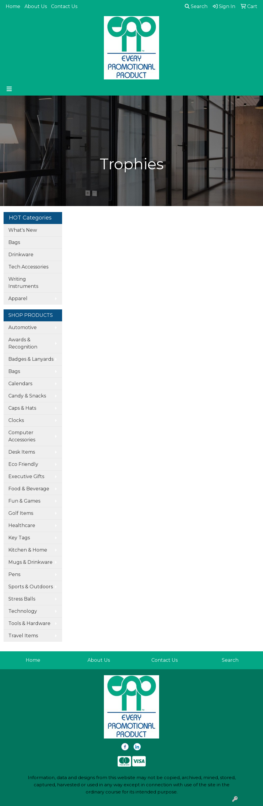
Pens (14, 574)
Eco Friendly (23, 464)
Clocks (16, 420)
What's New (22, 230)
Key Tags (19, 538)
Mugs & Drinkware (30, 562)
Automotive (22, 327)
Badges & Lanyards (30, 359)
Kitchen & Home (27, 550)
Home (13, 6)
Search (196, 6)
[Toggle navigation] (9, 89)
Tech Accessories (28, 267)
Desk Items (21, 452)
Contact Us (64, 6)
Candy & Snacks (27, 396)
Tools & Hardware (29, 623)
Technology (22, 611)
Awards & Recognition (22, 343)
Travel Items (23, 635)
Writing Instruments (23, 282)
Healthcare (21, 525)
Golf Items (20, 513)
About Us (35, 6)
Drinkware (20, 254)
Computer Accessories (21, 436)
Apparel (17, 298)
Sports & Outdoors (30, 586)
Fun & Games (24, 501)
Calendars (20, 383)
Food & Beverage (28, 489)
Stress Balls (21, 599)
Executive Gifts (26, 476)
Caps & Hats (22, 408)
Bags (14, 242)
